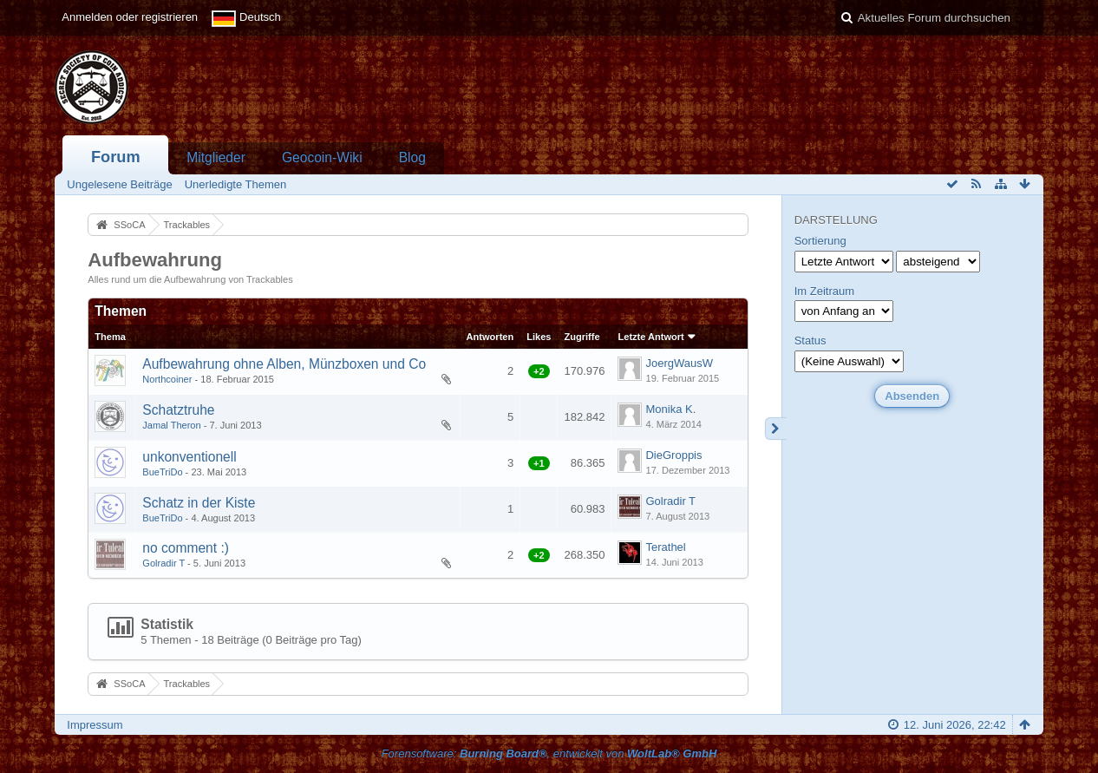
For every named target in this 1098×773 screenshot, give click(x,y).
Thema (110, 336)
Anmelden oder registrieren (130, 16)
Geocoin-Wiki (322, 157)
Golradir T (670, 501)
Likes (538, 336)
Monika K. (670, 409)
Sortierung (820, 240)
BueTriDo (162, 472)
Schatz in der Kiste (198, 502)
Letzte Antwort (650, 336)
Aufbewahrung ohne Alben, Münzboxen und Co (284, 364)
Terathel (665, 547)
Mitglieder (215, 157)
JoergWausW (679, 363)
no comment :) (185, 547)
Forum (116, 157)
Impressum (94, 724)
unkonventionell (189, 456)
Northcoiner (167, 379)
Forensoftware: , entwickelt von (549, 753)
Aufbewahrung (155, 260)
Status (810, 340)
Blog (412, 157)
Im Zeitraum (824, 291)
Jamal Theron (171, 425)
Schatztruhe (178, 410)
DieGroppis (673, 455)
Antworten (490, 336)
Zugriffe (581, 336)
